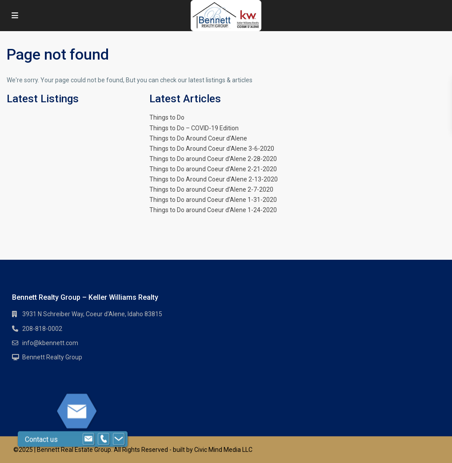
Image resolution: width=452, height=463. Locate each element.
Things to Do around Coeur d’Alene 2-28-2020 (213, 158)
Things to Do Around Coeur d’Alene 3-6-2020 (211, 148)
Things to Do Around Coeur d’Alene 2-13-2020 (213, 179)
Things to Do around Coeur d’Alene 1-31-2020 (213, 199)
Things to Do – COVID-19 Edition (194, 128)
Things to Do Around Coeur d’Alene (198, 138)
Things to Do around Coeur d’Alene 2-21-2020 (213, 169)
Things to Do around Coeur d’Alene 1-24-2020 (213, 209)
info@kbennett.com (50, 342)
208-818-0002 (42, 328)
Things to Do (166, 117)
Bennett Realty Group (52, 357)
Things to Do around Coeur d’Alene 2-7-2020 (211, 189)
